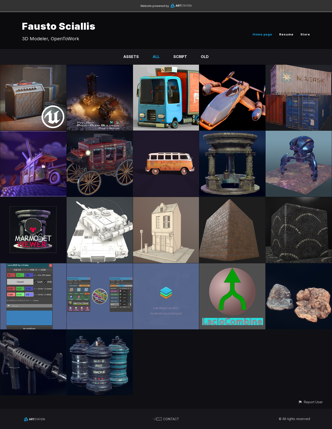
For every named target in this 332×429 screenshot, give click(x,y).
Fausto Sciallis (58, 26)
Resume (286, 34)
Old (205, 56)
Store (305, 34)
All (156, 56)
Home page (262, 34)
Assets (131, 56)
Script (180, 56)
